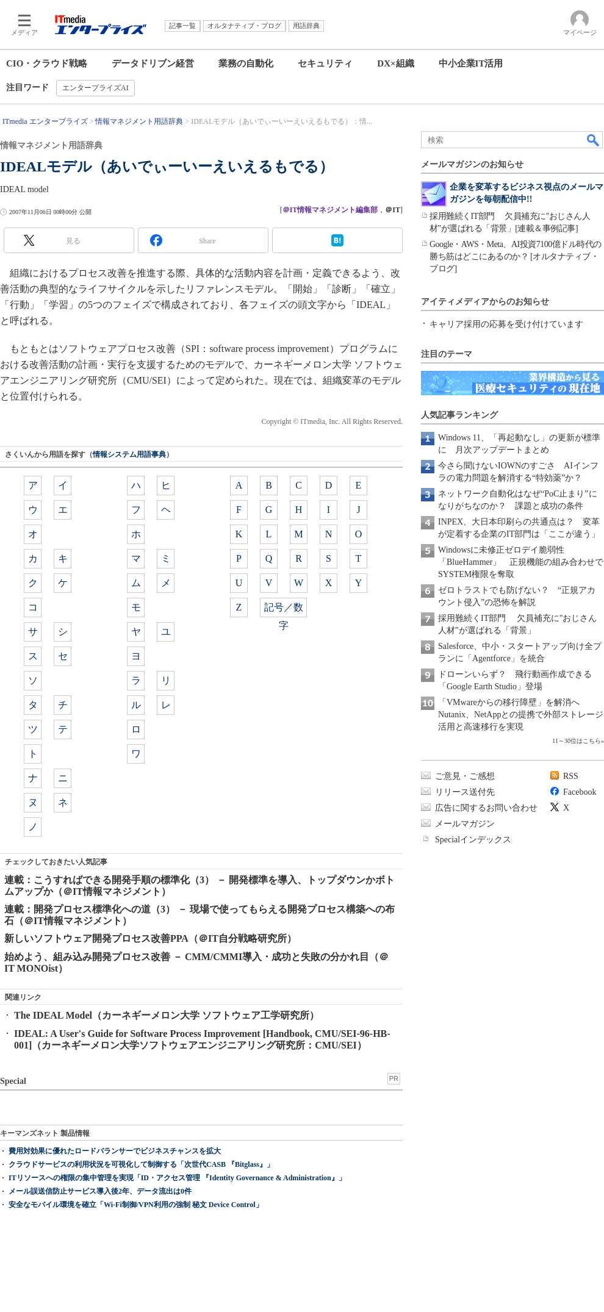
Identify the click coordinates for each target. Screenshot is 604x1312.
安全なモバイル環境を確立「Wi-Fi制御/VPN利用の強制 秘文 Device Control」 (136, 1204)
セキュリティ (325, 63)
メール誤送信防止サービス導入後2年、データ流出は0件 (100, 1191)
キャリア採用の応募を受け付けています (506, 324)
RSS (570, 776)
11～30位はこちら (576, 740)
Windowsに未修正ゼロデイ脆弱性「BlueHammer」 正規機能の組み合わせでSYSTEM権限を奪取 (520, 562)
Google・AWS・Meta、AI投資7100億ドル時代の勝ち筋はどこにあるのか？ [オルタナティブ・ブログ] (516, 256)
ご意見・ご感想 (465, 776)
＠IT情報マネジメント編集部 (330, 210)
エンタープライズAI (95, 88)
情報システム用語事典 (129, 454)
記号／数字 (283, 609)
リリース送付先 (465, 792)
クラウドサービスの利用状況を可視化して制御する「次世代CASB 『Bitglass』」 (141, 1164)
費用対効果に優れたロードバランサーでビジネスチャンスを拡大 (115, 1151)
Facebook (579, 792)
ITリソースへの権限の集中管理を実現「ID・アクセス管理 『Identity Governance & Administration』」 (177, 1178)
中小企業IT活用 (471, 63)
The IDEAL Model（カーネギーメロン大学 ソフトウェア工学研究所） (166, 1015)
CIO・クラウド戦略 (46, 63)
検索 (593, 139)
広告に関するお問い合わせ (486, 807)
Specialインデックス (473, 839)
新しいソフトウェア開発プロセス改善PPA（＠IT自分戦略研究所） (150, 938)
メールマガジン (465, 823)
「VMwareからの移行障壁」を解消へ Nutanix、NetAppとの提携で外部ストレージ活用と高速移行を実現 (520, 714)
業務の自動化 (245, 63)
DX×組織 (395, 63)
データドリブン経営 (153, 63)
